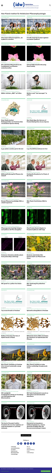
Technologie (13, 446)
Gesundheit (13, 449)
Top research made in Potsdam (10, 310)
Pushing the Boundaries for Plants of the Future (38, 175)
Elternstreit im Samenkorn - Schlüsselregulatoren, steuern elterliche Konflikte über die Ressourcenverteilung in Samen (36, 425)
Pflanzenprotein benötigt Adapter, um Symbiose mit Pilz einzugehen (11, 229)
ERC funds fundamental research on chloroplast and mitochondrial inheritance (37, 394)
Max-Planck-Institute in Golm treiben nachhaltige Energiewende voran (37, 366)
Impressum (29, 448)
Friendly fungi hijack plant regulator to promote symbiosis (38, 38)
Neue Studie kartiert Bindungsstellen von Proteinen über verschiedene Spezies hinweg (12, 121)
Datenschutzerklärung (30, 449)
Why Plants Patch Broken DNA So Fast (37, 202)
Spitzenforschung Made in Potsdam (37, 310)
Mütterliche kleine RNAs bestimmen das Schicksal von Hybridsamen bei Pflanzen (37, 337)
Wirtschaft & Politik (15, 452)
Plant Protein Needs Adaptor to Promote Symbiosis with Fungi (36, 229)
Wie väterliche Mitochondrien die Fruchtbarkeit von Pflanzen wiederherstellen (11, 66)
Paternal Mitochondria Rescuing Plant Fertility (36, 65)
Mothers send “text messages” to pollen (37, 94)
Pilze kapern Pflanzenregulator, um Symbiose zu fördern (12, 38)
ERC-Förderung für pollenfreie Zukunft (36, 284)
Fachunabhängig (14, 454)
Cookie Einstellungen (30, 452)
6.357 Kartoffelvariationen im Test (37, 149)
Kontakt (28, 451)
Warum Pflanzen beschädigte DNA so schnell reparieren (12, 202)
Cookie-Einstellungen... (5, 471)
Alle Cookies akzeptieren (45, 471)
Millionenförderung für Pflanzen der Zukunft (12, 175)
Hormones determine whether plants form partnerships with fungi (12, 255)
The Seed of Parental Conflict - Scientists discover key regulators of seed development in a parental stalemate (12, 425)
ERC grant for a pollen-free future (11, 283)
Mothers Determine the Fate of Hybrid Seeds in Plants (10, 336)
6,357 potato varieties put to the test (12, 149)
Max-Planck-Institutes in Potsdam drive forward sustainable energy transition (11, 366)
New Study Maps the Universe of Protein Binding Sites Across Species (38, 121)
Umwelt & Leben (14, 451)
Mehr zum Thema (26, 435)
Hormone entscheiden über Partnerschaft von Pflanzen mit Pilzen (36, 256)
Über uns (28, 446)
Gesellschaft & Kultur (15, 448)
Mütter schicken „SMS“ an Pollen (11, 93)
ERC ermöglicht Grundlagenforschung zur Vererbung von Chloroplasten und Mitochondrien (12, 395)
